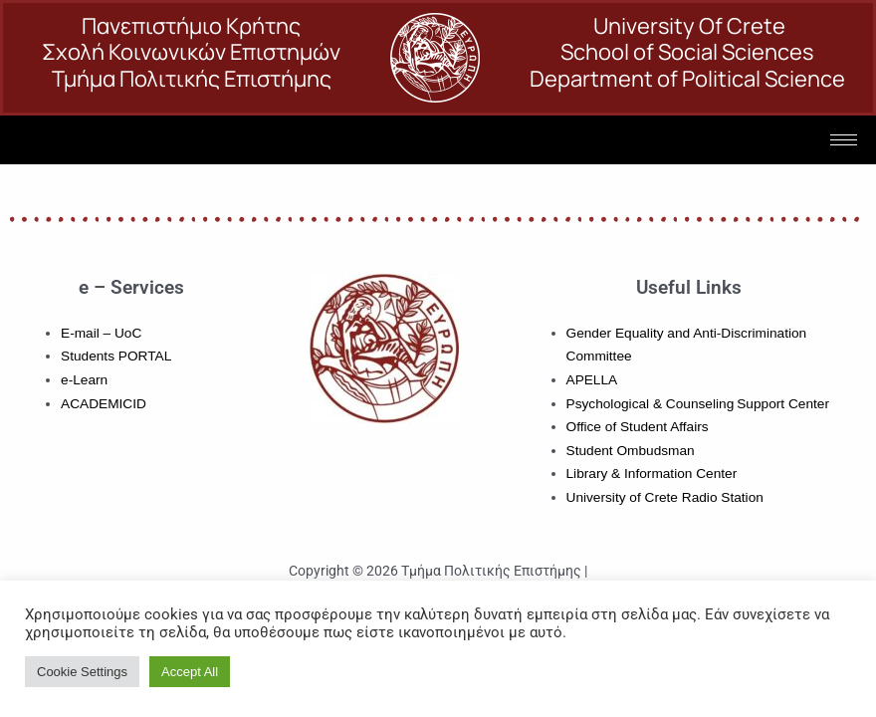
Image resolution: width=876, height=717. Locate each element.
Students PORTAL (116, 356)
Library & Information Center (652, 473)
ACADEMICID (103, 403)
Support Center (783, 403)
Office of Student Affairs (637, 426)
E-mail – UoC (101, 333)
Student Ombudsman (630, 450)
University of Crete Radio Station (665, 497)
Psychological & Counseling (650, 403)
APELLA (592, 379)
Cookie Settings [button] (82, 671)
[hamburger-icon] (843, 139)
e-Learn (84, 379)
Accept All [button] (189, 671)
